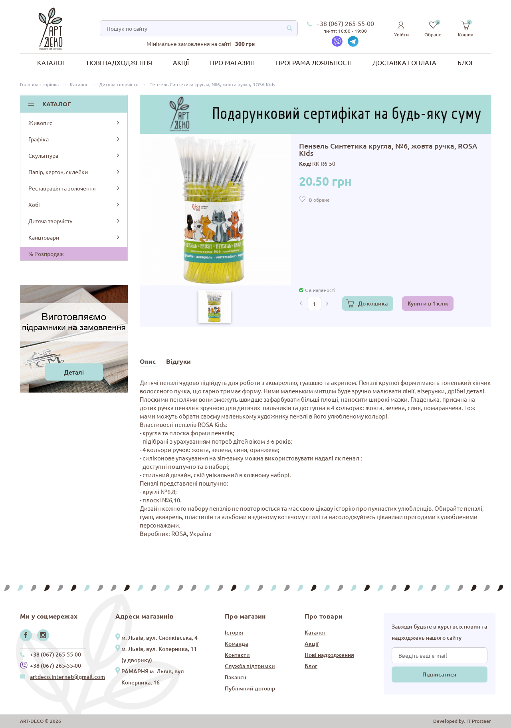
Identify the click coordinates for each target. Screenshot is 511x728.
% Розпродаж (46, 253)
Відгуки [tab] (178, 361)
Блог (466, 62)
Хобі (74, 204)
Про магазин (232, 62)
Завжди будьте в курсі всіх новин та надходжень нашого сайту (439, 632)
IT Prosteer (478, 721)
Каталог (51, 62)
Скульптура (74, 155)
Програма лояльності (314, 62)
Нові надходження (119, 62)
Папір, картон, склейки (74, 171)
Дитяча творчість (74, 220)
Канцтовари (74, 237)
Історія (234, 632)
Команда (236, 643)
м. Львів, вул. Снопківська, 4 (159, 637)
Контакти (237, 655)
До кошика (373, 303)
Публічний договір (250, 688)
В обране (319, 199)
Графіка (74, 139)
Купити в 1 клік (428, 303)
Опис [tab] (148, 361)
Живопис (74, 122)
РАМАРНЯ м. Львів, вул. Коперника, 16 (153, 676)
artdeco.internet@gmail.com (67, 676)
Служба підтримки (250, 666)
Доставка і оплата (404, 62)
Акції (181, 62)
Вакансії (235, 677)
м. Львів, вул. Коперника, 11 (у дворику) (159, 654)
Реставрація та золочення (74, 188)
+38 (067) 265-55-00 (345, 23)
